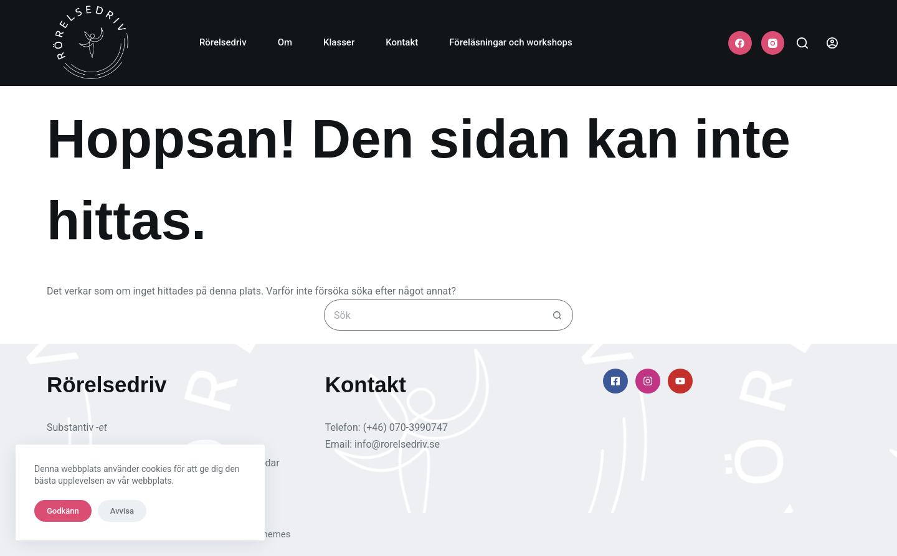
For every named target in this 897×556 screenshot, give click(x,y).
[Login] (832, 43)
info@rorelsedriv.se (397, 444)
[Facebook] (740, 43)
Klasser (338, 42)
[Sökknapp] (557, 315)
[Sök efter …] (433, 315)
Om (285, 42)
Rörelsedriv (223, 42)
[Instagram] (773, 43)
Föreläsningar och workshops (510, 42)
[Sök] (802, 43)
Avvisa (122, 511)
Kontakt (402, 42)
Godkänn (63, 511)
